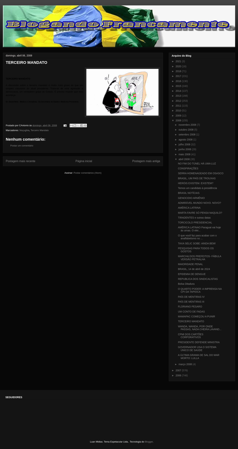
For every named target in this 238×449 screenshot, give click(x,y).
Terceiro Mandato (40, 130)
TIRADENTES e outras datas (194, 217)
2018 (179, 71)
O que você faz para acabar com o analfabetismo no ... (197, 237)
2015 (179, 86)
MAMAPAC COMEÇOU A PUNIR (196, 316)
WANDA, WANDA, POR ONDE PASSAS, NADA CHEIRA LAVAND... (199, 328)
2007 (179, 370)
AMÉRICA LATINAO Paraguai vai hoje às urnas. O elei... (199, 229)
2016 (179, 81)
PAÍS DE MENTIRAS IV (191, 296)
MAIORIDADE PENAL (190, 264)
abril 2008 (184, 159)
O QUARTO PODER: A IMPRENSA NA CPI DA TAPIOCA (200, 290)
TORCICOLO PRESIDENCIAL (195, 222)
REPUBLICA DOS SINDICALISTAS (198, 279)
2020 (179, 66)
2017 (179, 76)
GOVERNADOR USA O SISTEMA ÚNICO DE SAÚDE (197, 349)
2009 (179, 115)
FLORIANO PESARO (190, 306)
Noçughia (24, 130)
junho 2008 (185, 149)
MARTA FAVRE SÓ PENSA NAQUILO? (200, 212)
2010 (179, 110)
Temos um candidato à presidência (197, 188)
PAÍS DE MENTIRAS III (191, 301)
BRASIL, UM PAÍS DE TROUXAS (197, 178)
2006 (179, 375)
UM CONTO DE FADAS (191, 311)
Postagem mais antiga (146, 161)
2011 (179, 105)
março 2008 (185, 364)
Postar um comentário (21, 145)
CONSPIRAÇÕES (188, 168)
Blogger (149, 441)
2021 (179, 61)
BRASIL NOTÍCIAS (188, 193)
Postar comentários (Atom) (88, 172)
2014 (179, 90)
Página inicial (84, 161)
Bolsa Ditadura (186, 283)
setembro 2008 (187, 134)
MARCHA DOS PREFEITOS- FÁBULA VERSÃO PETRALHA (199, 258)
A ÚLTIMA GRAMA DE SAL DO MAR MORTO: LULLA (198, 357)
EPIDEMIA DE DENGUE (192, 274)
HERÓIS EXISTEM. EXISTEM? (195, 183)
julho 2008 (184, 144)
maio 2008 (184, 154)
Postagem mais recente (20, 161)
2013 (179, 95)
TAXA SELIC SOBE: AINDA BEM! (197, 243)
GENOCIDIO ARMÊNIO (191, 198)
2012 (179, 100)
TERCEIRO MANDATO (191, 321)
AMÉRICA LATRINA (189, 207)
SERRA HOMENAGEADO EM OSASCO (200, 173)
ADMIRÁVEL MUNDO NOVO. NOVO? (199, 202)
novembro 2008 (187, 124)
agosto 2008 (185, 139)
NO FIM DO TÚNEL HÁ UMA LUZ (197, 163)
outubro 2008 (186, 129)
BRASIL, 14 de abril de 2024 (194, 269)
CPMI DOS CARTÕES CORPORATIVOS (190, 336)
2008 (179, 120)
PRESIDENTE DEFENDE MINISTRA (199, 342)
